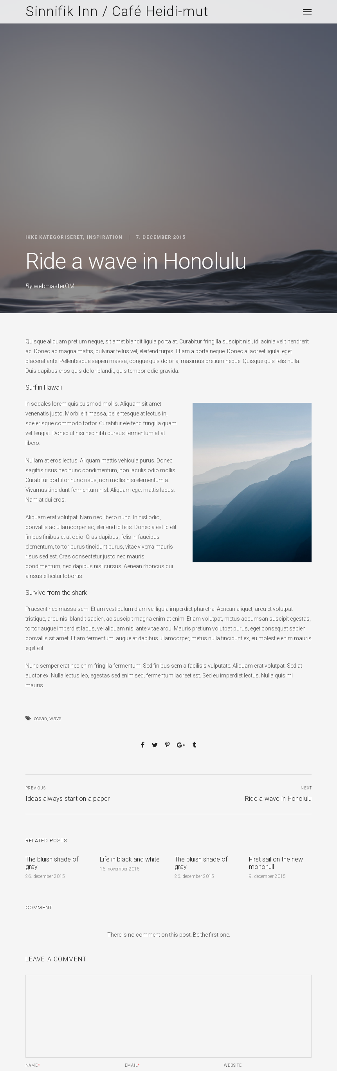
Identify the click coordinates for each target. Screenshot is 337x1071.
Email (133, 1065)
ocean (40, 718)
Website (232, 1065)
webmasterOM (54, 286)
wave (55, 718)
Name (32, 1065)
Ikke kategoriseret (54, 237)
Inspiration (105, 237)
